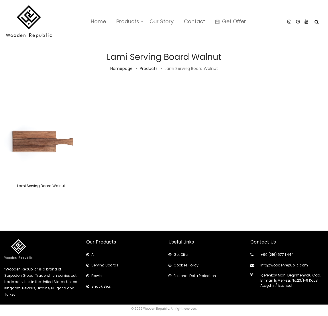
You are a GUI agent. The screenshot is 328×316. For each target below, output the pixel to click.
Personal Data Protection (192, 275)
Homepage (121, 68)
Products (127, 21)
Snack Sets (98, 286)
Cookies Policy (183, 265)
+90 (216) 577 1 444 (277, 254)
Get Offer (230, 21)
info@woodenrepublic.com (284, 265)
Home (98, 21)
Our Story (162, 21)
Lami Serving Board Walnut (41, 185)
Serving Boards (102, 265)
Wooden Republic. (156, 309)
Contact (194, 21)
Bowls (94, 275)
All (90, 254)
